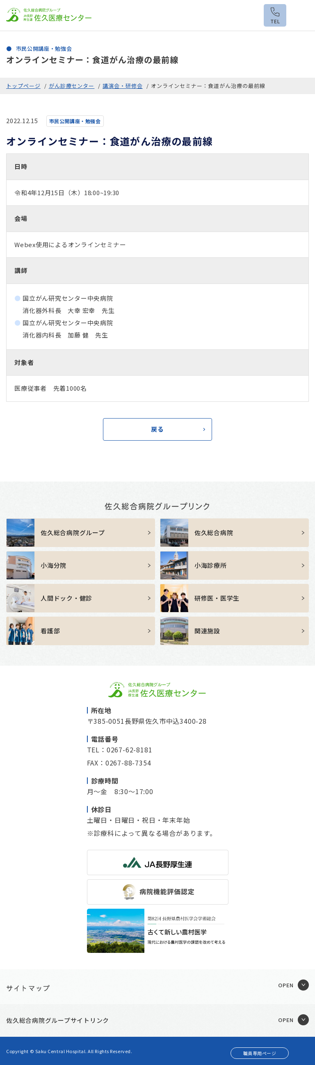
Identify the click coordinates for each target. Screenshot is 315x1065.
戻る (157, 429)
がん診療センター (72, 86)
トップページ (23, 86)
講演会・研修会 (123, 86)
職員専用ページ (259, 1053)
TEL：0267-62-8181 (120, 749)
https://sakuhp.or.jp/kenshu (234, 598)
